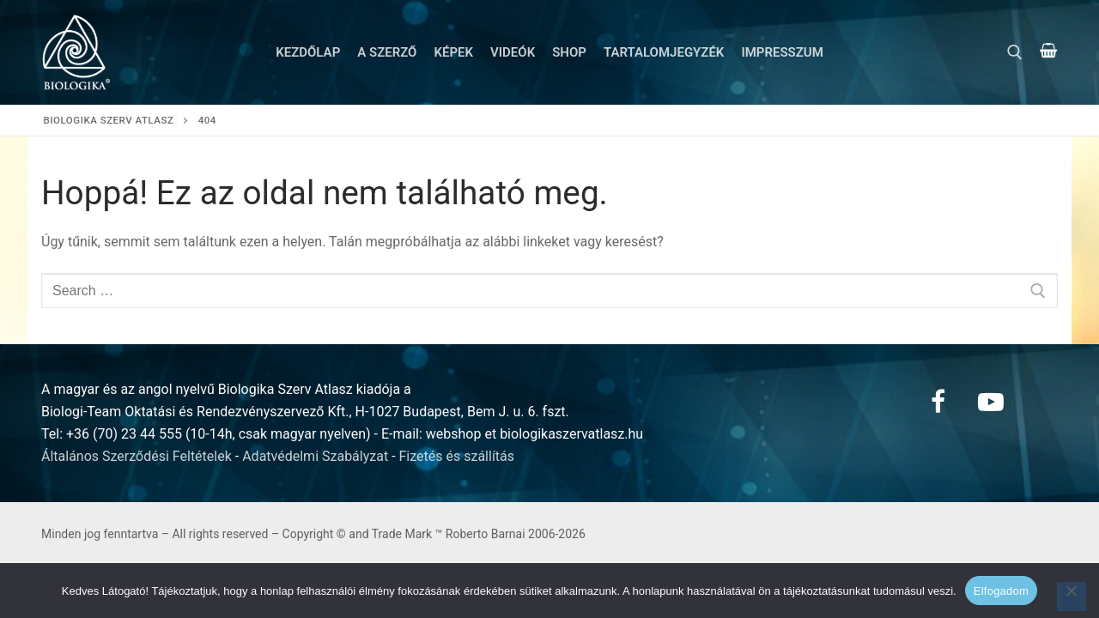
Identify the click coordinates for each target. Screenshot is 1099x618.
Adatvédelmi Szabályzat (315, 456)
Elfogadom (1001, 591)
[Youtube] (991, 402)
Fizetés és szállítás (457, 456)
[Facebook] (937, 402)
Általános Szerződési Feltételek (136, 456)
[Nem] (1071, 596)
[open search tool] (1015, 52)
